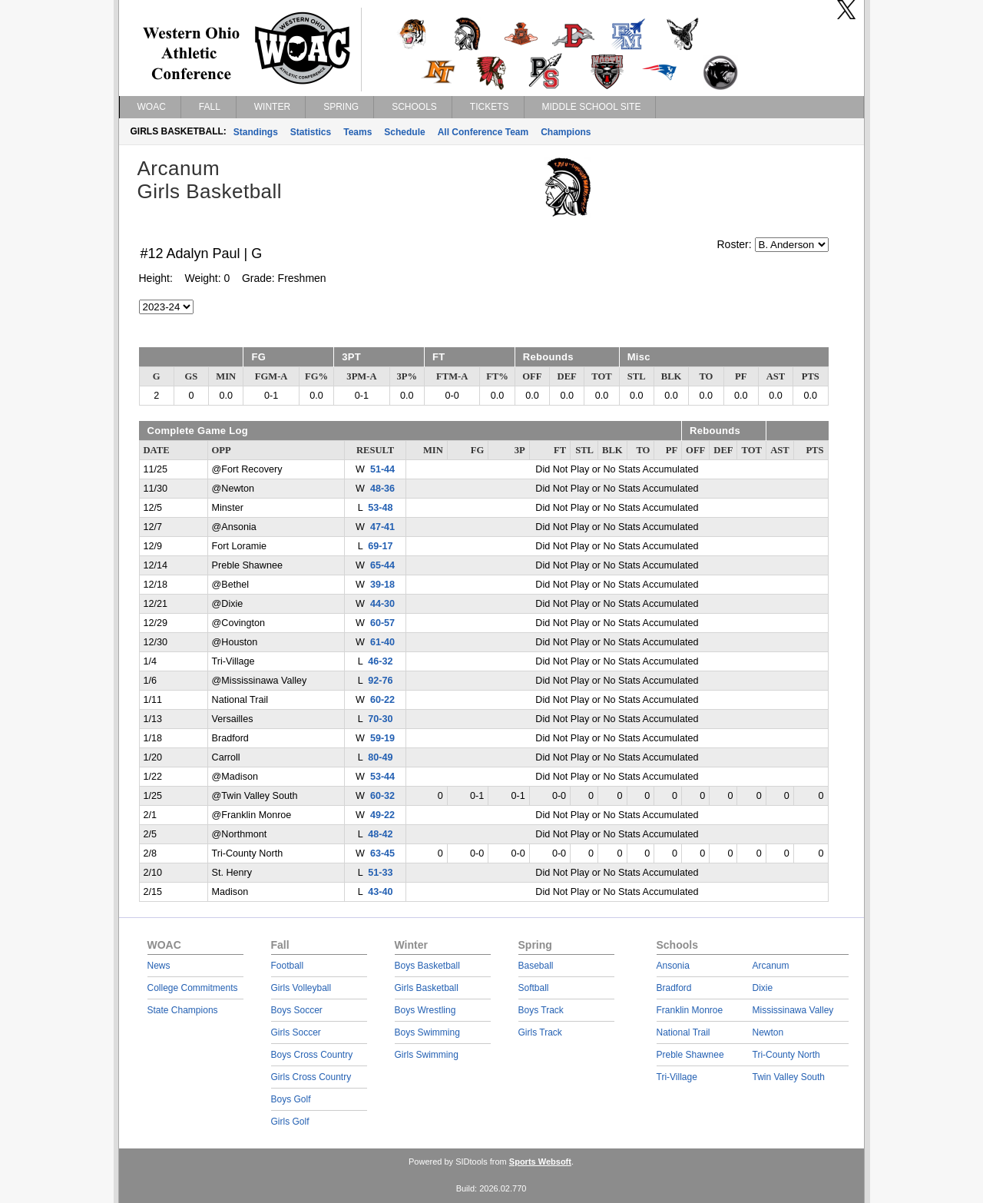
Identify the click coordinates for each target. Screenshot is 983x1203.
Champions (566, 132)
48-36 (382, 488)
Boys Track (541, 1010)
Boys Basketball (427, 965)
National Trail (683, 1032)
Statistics (310, 132)
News (158, 965)
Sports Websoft (540, 1161)
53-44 (382, 776)
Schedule (404, 132)
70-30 (380, 719)
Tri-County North (786, 1054)
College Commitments (192, 988)
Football (287, 965)
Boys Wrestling (425, 1010)
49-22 (382, 815)
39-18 (382, 584)
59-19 (382, 738)
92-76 (380, 680)
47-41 (382, 527)
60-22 (382, 699)
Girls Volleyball (301, 988)
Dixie (763, 988)
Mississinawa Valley (793, 1010)
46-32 (380, 661)
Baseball (536, 965)
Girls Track (540, 1032)
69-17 (380, 546)
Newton (768, 1032)
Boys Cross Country (312, 1054)
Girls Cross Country (311, 1077)
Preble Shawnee (690, 1054)
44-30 (382, 603)
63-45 (382, 853)
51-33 (380, 872)
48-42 (380, 834)
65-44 (382, 565)
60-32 (382, 795)
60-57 (382, 623)
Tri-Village (677, 1077)
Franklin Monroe (690, 1010)
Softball (533, 988)
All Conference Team (483, 132)
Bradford (674, 988)
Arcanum (771, 965)
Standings (255, 132)
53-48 (380, 507)
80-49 (380, 757)
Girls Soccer (296, 1032)
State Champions (182, 1010)
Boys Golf (291, 1099)
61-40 (382, 642)
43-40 (380, 892)
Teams (357, 132)
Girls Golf (290, 1121)
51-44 (382, 469)
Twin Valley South (789, 1077)
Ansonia (673, 965)
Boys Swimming (427, 1032)
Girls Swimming (426, 1054)
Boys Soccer (297, 1010)
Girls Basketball (426, 988)
